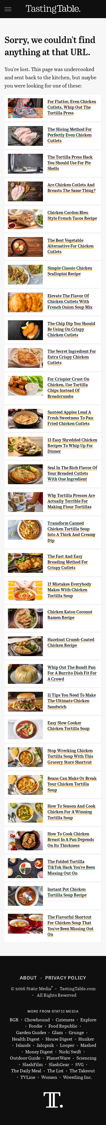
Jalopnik (45, 1045)
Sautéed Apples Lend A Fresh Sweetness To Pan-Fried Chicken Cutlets (70, 418)
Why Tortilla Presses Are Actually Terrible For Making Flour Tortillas (71, 501)
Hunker (86, 1039)
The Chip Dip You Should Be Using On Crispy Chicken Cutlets (71, 329)
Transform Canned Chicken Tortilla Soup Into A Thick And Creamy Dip (71, 532)
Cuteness (65, 1019)
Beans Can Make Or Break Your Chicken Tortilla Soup (72, 784)
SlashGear (59, 1064)
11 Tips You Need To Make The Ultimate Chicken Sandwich (71, 701)
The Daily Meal (26, 1070)
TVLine (27, 1077)
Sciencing (86, 1058)
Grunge (76, 1032)
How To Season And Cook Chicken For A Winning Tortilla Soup (71, 812)
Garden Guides (31, 1032)
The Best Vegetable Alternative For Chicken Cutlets (70, 246)
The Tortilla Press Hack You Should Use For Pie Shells (70, 163)
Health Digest (26, 1039)
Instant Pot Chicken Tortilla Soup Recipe (66, 892)
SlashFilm (32, 1064)
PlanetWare (58, 1058)
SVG (79, 1064)
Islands (23, 1045)
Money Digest (39, 1051)
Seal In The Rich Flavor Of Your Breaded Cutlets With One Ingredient (72, 473)
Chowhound (37, 1019)
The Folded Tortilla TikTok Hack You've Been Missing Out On (71, 867)
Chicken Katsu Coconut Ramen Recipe (69, 614)
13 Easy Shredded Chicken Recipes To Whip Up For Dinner (72, 445)
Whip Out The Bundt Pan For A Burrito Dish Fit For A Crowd (72, 673)
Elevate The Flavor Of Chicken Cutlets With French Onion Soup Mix (69, 301)
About (28, 977)
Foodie (35, 1026)
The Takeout (82, 1070)
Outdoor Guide (25, 1058)
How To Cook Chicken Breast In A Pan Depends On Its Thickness (70, 839)
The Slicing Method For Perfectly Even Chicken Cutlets (69, 135)
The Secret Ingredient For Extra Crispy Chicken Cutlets (71, 357)
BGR (14, 1019)
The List (55, 1070)
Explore (88, 1019)
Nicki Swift (70, 1051)
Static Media (38, 988)
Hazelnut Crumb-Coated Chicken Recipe (70, 642)
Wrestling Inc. (77, 1077)
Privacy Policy (65, 977)
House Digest (59, 1039)
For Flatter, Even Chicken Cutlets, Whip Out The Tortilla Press (71, 107)
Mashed (88, 1045)
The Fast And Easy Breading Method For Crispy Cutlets (67, 562)
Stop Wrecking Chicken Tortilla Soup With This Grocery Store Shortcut (70, 756)
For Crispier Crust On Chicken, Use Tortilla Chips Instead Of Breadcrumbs (68, 388)
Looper (67, 1045)
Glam (57, 1032)
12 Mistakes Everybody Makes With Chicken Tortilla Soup (69, 590)
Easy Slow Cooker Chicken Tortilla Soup (68, 725)
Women (49, 1077)
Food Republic (62, 1026)
